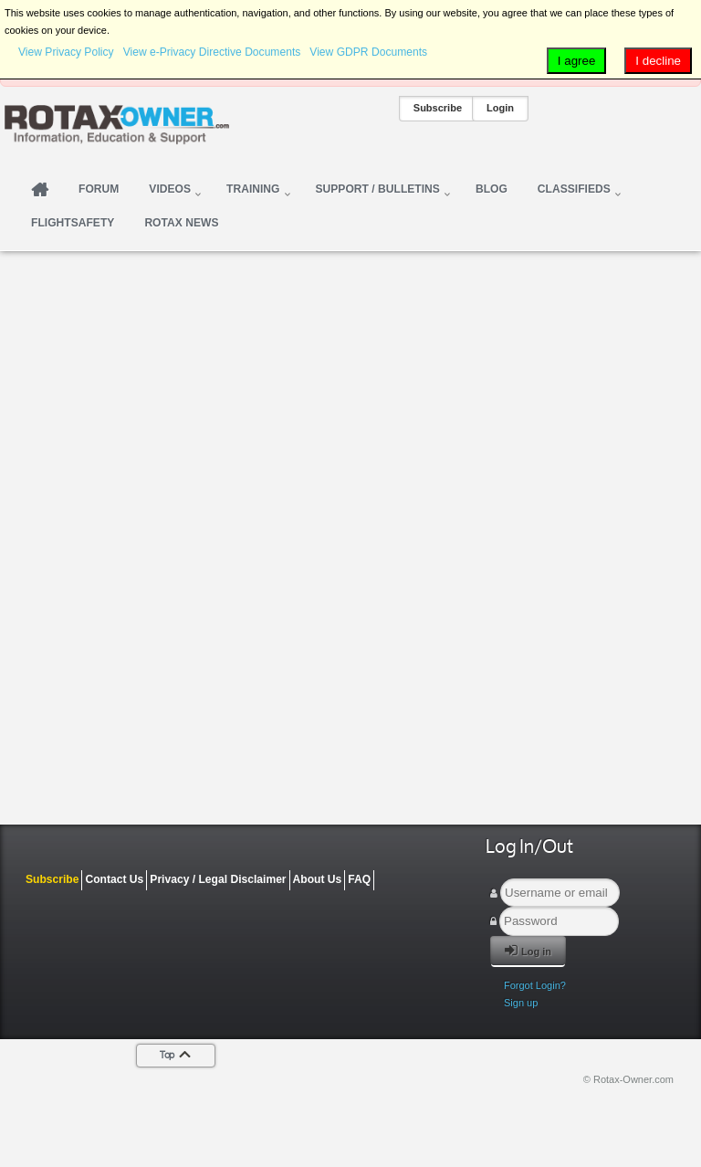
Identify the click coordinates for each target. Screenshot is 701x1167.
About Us (317, 879)
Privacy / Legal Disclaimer (218, 879)
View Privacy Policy (66, 52)
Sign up (521, 1002)
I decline (658, 61)
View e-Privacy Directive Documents (212, 52)
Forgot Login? (535, 985)
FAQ (359, 879)
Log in (528, 950)
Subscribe (437, 107)
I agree (577, 61)
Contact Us (114, 879)
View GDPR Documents (368, 52)
